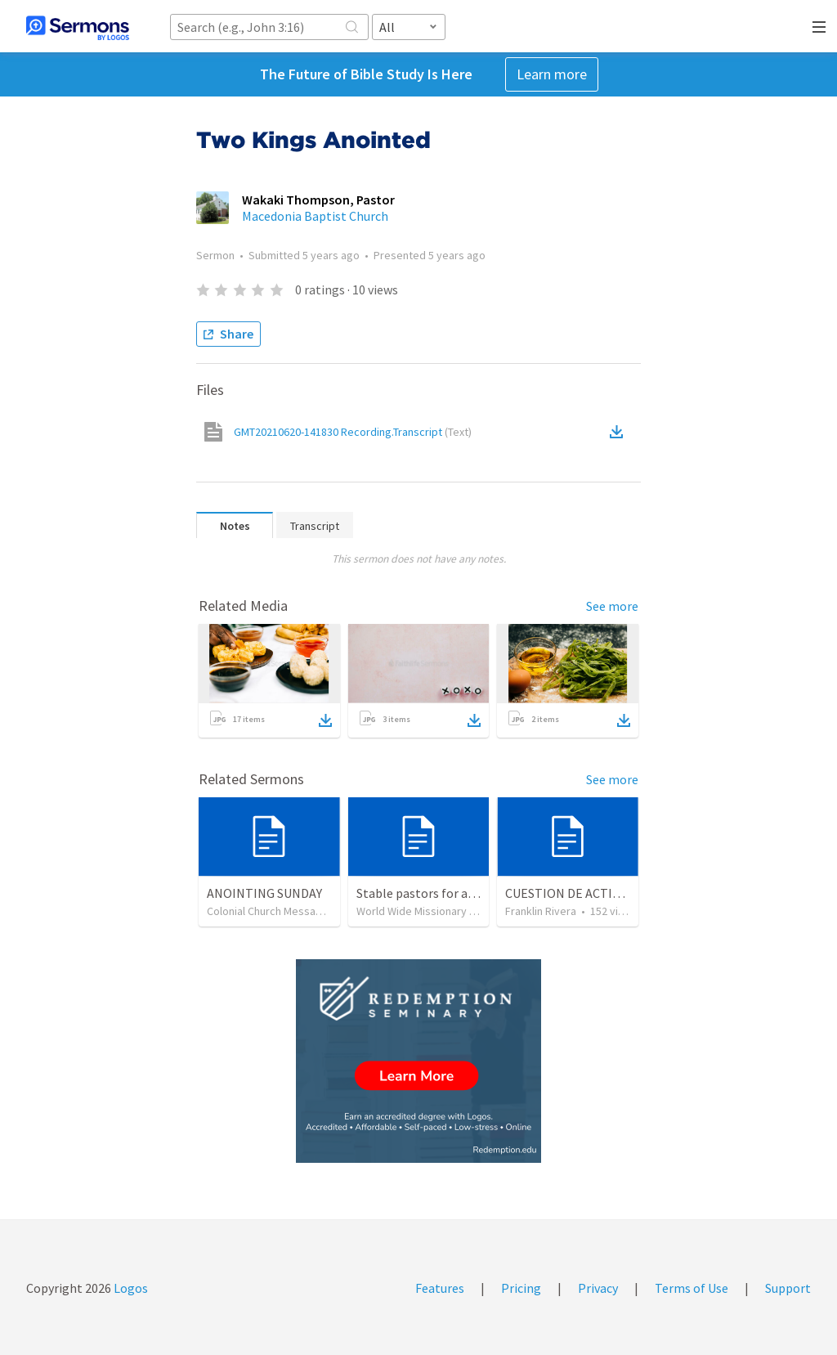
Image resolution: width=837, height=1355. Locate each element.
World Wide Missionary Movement (438, 911)
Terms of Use (691, 1288)
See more (612, 606)
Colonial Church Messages (270, 911)
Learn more (552, 74)
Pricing (521, 1288)
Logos (129, 1288)
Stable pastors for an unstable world (459, 893)
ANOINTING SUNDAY (264, 893)
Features (439, 1288)
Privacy (598, 1288)
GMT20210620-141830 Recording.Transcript (353, 431)
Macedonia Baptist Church (315, 216)
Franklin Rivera (540, 911)
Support (788, 1288)
